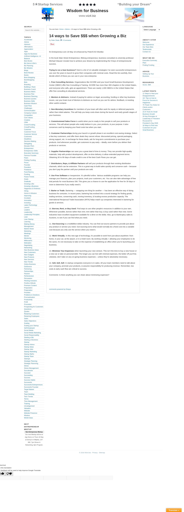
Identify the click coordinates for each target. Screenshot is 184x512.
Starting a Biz (29, 337)
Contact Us (147, 52)
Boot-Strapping (29, 77)
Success (27, 378)
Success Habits (29, 380)
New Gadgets (29, 255)
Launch (26, 207)
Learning (27, 222)
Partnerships (28, 271)
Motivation (27, 243)
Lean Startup (28, 219)
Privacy (95, 453)
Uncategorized (29, 406)
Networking (28, 248)
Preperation (28, 290)
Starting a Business (31, 340)
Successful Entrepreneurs (33, 385)
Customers (28, 136)
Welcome (146, 42)
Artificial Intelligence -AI (32, 56)
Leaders (27, 210)
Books (26, 75)
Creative (27, 120)
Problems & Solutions (31, 295)
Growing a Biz (29, 184)
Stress (26, 366)
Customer (27, 129)
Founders (27, 167)
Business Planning (30, 96)
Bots (25, 82)
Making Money (29, 224)
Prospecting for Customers (33, 307)
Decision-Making (30, 141)
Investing (27, 203)
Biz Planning (28, 66)
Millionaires (28, 240)
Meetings (27, 233)
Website (27, 411)
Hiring (26, 191)
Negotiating (28, 245)
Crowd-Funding (29, 125)
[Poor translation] (9, 474)
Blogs (26, 70)
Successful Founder (31, 387)
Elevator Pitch (29, 146)
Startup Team (29, 356)
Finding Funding (30, 160)
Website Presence (30, 413)
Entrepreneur (28, 148)
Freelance (27, 170)
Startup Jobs (28, 349)
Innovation (27, 200)
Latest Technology (30, 205)
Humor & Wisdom (30, 193)
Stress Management (31, 368)
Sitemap (102, 453)
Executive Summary (31, 153)
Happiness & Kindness (32, 188)
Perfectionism (29, 276)
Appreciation (28, 49)
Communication (29, 110)
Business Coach (30, 89)
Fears (26, 158)
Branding (27, 84)
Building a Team (29, 87)
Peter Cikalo (55, 40)
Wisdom (27, 415)
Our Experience (148, 45)
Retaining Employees (31, 316)
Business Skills (29, 101)
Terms (26, 399)
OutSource (28, 266)
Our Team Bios (148, 47)
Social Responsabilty (31, 335)
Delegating (28, 144)
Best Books (28, 61)
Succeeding (28, 375)
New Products (29, 257)
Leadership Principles (31, 214)
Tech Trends (28, 396)
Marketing (27, 231)
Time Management (30, 401)
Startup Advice (29, 344)
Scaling (26, 323)
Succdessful (28, 370)
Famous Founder (30, 155)
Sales (26, 318)
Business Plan (29, 94)
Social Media (28, 330)
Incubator (27, 198)
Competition (28, 115)
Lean (26, 217)
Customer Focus (30, 132)
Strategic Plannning (31, 363)
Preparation (28, 288)
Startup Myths (29, 354)
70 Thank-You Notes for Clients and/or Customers (151, 107)
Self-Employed (29, 328)
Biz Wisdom (28, 68)
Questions (27, 309)
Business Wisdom (30, 103)
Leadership (28, 212)
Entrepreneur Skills (31, 151)
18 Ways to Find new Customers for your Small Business (150, 128)
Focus (26, 162)
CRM (26, 122)
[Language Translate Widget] (151, 29)
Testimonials (147, 49)
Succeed (27, 373)
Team (26, 392)
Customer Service (30, 134)
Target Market (29, 389)
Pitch (144, 63)
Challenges (28, 108)
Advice (67, 29)
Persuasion (28, 278)
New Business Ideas (31, 250)
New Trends (28, 262)
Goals (26, 179)
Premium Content (30, 285)
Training (27, 404)
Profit (26, 302)
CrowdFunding (29, 127)
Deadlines (27, 139)
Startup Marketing (30, 352)
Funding (27, 174)
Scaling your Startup (31, 326)
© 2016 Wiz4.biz (85, 453)
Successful (28, 382)
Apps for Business (30, 54)
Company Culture (30, 113)
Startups (27, 359)
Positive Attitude (30, 283)
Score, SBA (147, 85)
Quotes (26, 311)
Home (61, 29)
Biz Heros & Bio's (30, 63)
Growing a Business (31, 186)
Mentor (26, 236)
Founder (27, 165)
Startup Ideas (29, 347)
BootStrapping (29, 80)
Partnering (27, 269)
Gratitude (27, 181)
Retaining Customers (31, 314)
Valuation (27, 408)
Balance (27, 58)
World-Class (28, 418)
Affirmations (28, 47)
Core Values (28, 118)
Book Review (28, 73)
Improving (27, 196)
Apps (26, 51)
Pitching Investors (30, 281)
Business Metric (29, 92)
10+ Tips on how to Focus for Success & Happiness (150, 100)
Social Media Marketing (32, 333)
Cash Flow (28, 106)
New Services (29, 259)
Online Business (30, 264)
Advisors (27, 44)
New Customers (29, 252)
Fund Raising (29, 172)
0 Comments (67, 40)
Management (28, 226)
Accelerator (28, 40)
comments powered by (60, 289)
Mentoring (27, 238)
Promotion (27, 304)
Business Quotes (30, 99)
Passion (27, 274)
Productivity (28, 300)
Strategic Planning (30, 361)
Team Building (29, 394)
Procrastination (29, 297)
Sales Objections (30, 321)
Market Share (29, 229)
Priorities (27, 292)
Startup (26, 342)
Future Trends (29, 177)
